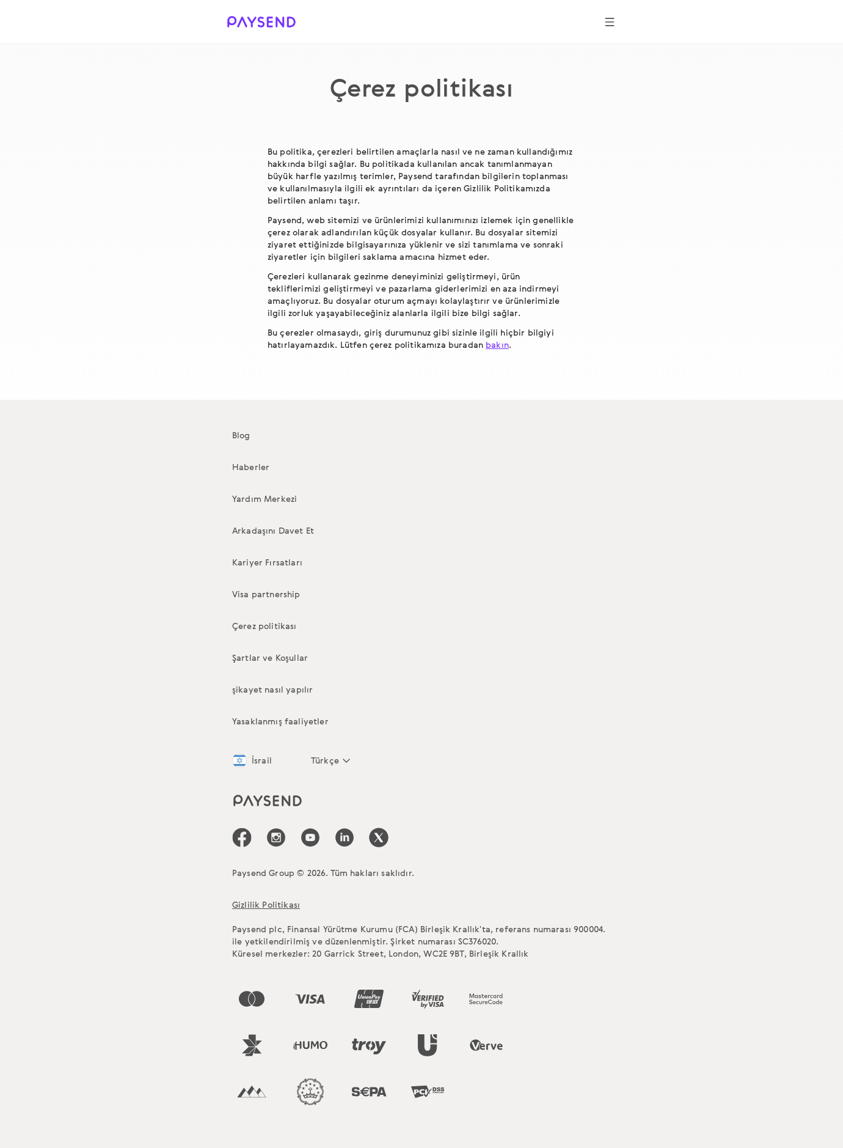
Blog (241, 435)
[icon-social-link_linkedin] (344, 837)
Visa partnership (266, 594)
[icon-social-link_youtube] (310, 837)
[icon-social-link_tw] (379, 837)
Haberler (250, 467)
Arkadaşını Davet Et (273, 530)
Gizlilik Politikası (266, 904)
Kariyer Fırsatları (267, 562)
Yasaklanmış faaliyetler (280, 721)
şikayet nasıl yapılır (272, 689)
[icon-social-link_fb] (242, 837)
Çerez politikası (264, 625)
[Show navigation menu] (609, 22)
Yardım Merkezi (264, 498)
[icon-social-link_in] (276, 837)
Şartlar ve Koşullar (270, 657)
